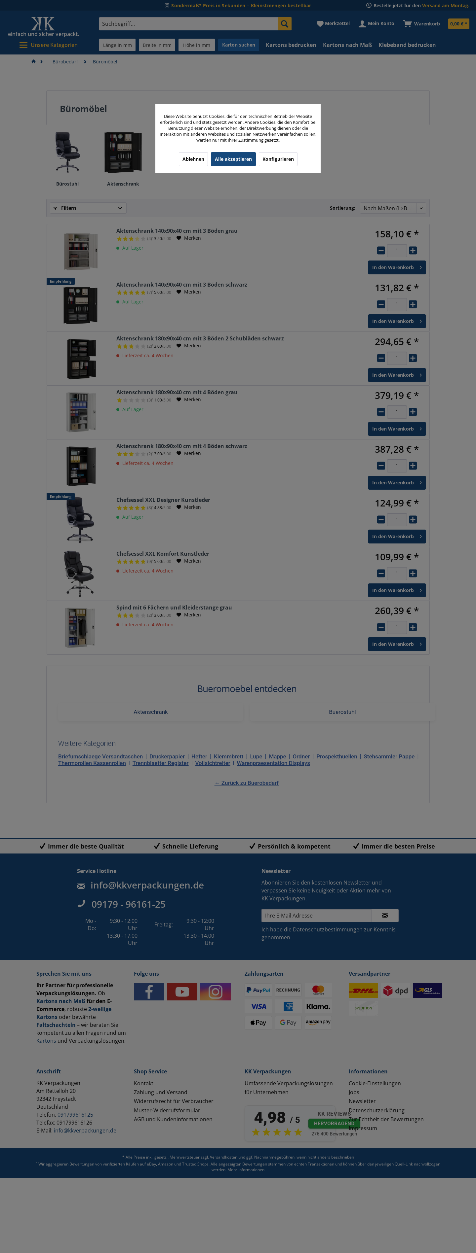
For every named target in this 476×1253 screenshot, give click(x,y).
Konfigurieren (278, 159)
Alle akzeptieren (233, 159)
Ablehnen (193, 159)
